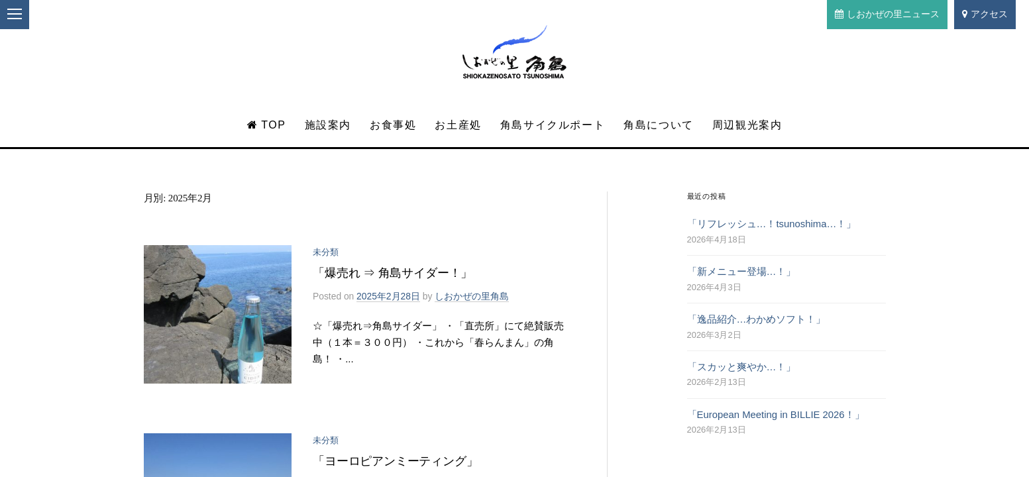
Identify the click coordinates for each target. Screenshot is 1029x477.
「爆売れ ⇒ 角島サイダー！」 (392, 273)
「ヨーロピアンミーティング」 (395, 461)
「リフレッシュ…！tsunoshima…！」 (772, 224)
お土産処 (458, 125)
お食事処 (393, 125)
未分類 (326, 252)
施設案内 (328, 125)
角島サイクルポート (552, 125)
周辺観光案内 (747, 125)
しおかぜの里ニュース (887, 14)
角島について (658, 125)
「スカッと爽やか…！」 (741, 367)
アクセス (985, 14)
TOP (266, 125)
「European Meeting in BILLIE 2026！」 (776, 414)
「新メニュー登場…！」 (741, 271)
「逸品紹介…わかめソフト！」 (756, 319)
